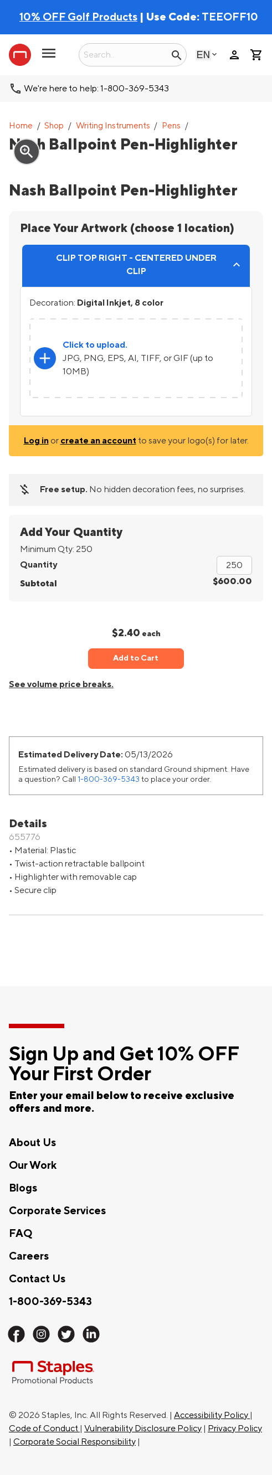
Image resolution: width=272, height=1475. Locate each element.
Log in (36, 441)
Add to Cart (135, 658)
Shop (54, 126)
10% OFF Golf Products (78, 17)
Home (21, 126)
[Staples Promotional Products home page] (20, 55)
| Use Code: (110, 17)
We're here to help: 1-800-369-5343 (96, 89)
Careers (29, 1256)
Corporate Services (57, 1210)
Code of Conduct (44, 1428)
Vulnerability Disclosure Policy (143, 1428)
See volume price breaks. (61, 684)
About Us (32, 1142)
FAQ (20, 1233)
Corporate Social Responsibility (74, 1442)
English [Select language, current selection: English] (203, 54)
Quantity (38, 565)
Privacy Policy (235, 1428)
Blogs (23, 1188)
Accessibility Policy (212, 1415)
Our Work (33, 1165)
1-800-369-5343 (109, 779)
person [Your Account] (234, 54)
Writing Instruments (113, 126)
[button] (48, 57)
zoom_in (26, 152)
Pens (171, 126)
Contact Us (37, 1279)
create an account (98, 441)
